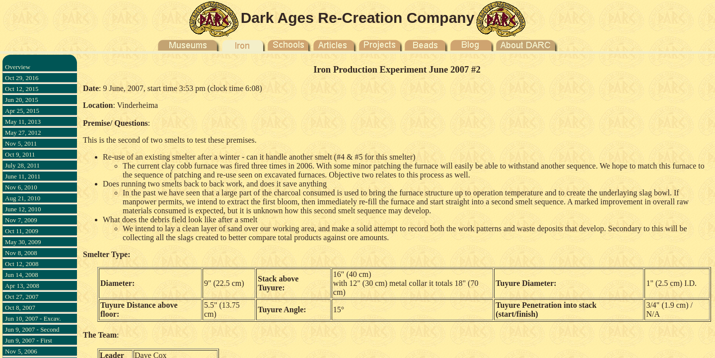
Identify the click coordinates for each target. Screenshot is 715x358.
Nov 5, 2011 (21, 143)
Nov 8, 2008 (21, 253)
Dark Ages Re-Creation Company (358, 17)
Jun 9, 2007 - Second (32, 329)
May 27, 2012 (23, 132)
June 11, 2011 (23, 176)
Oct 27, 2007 (22, 296)
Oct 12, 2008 (22, 264)
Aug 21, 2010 (22, 198)
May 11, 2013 (23, 121)
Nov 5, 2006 (21, 351)
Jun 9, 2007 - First (28, 340)
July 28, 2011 (22, 165)
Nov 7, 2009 (21, 220)
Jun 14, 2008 (21, 274)
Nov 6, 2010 (21, 187)
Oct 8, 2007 (20, 307)
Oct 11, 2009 (21, 231)
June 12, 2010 (23, 209)
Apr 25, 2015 (22, 110)
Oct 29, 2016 (22, 78)
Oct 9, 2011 (20, 154)
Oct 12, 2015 (22, 88)
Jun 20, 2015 (21, 99)
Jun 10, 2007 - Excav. (33, 318)
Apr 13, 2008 (22, 285)
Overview (17, 67)
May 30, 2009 (23, 242)
